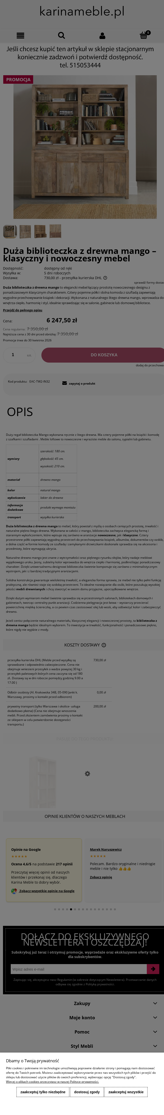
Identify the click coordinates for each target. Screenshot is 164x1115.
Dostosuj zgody (87, 1092)
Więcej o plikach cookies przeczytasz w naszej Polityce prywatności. (52, 1082)
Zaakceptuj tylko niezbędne (43, 1092)
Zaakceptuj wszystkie (126, 1092)
